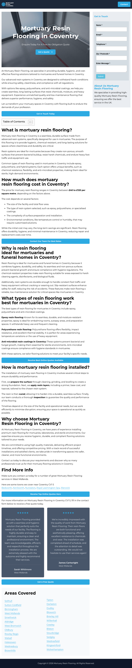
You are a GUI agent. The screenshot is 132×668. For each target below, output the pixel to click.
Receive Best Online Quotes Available (45, 360)
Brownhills (10, 650)
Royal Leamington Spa (48, 488)
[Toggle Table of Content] (29, 122)
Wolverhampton (55, 649)
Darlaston (52, 604)
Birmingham (11, 609)
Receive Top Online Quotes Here (45, 494)
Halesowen (10, 642)
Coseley (51, 624)
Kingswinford (53, 645)
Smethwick (10, 617)
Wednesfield (53, 641)
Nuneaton (30, 488)
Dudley (50, 608)
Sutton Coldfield (13, 605)
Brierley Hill (52, 616)
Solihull (8, 601)
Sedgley (51, 637)
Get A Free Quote (46, 582)
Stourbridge (53, 633)
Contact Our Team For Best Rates (45, 241)
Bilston (50, 629)
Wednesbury (11, 646)
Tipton (50, 600)
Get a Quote (45, 52)
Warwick (65, 488)
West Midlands (12, 613)
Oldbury (9, 630)
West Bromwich (13, 626)
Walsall (8, 638)
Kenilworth (18, 488)
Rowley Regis (11, 634)
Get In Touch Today (46, 114)
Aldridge (9, 621)
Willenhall (52, 620)
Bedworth (7, 488)
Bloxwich (51, 612)
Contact (124, 4)
